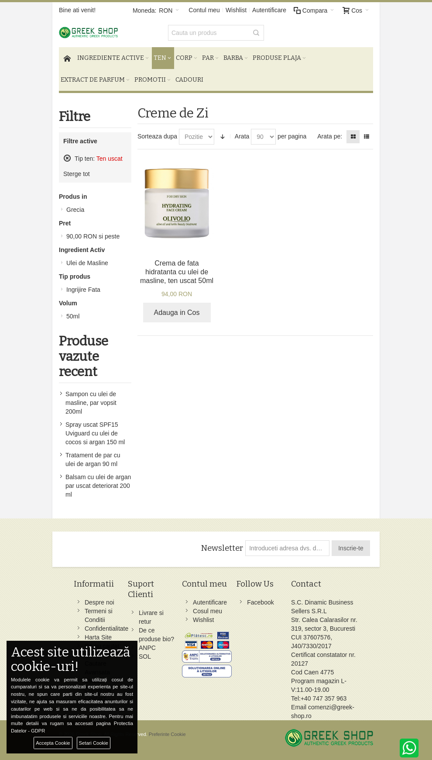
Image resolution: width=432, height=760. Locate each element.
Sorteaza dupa (157, 136)
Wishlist (236, 10)
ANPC (147, 647)
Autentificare (269, 10)
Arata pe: (329, 136)
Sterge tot (76, 173)
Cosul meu (207, 611)
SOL (145, 656)
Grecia (75, 209)
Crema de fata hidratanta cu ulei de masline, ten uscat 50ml (176, 271)
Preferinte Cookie (167, 734)
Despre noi (99, 602)
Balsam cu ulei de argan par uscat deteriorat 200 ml (98, 485)
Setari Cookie (93, 743)
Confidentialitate (106, 628)
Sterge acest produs (67, 158)
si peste (93, 236)
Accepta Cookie (53, 743)
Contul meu (204, 10)
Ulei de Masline (87, 262)
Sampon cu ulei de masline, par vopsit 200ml (91, 402)
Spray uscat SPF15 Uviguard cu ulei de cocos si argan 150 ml (95, 433)
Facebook (260, 602)
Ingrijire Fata (83, 289)
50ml (72, 316)
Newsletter (222, 548)
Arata (242, 136)
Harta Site (98, 637)
